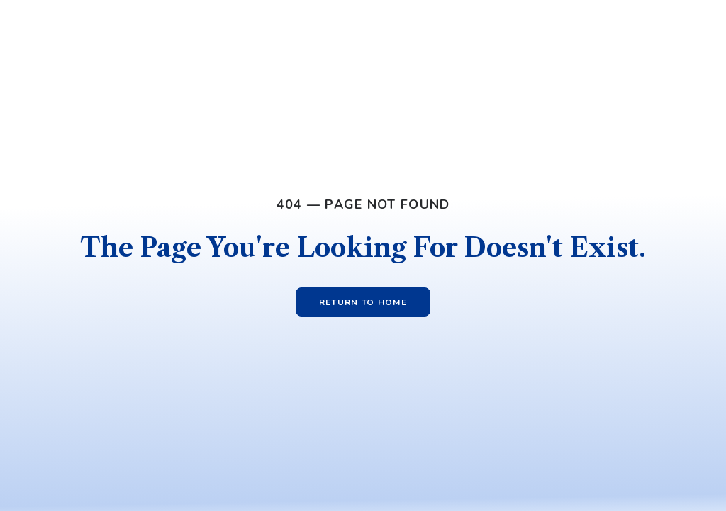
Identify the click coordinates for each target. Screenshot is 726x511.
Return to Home (363, 302)
